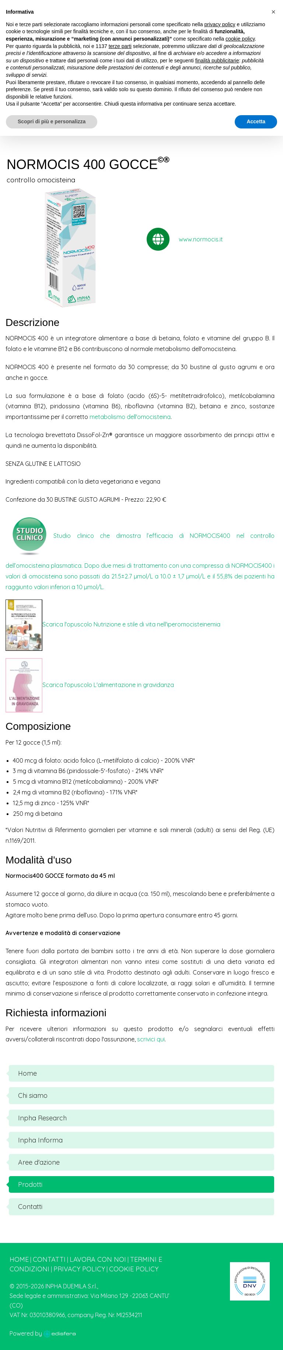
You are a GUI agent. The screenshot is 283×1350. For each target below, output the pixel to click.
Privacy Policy (79, 1269)
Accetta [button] (256, 121)
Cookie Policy (133, 1269)
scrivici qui (151, 1039)
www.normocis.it (201, 239)
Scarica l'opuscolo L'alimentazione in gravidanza (108, 684)
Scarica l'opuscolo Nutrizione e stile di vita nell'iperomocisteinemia (131, 624)
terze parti (120, 46)
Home (19, 1259)
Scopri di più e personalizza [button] (51, 121)
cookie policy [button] (240, 39)
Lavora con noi (98, 1259)
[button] (273, 12)
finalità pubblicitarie (217, 60)
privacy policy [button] (220, 24)
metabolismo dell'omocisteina (130, 416)
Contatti (49, 1259)
